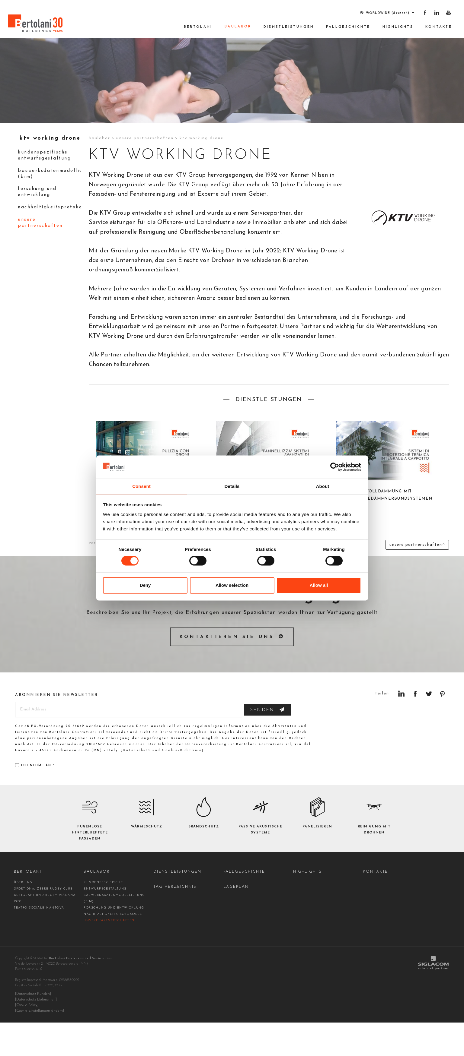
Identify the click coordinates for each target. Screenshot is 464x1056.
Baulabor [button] (238, 26)
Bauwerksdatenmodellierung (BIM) (50, 208)
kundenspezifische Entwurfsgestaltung (46, 189)
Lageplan (236, 921)
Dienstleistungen (289, 27)
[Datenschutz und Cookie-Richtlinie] (161, 784)
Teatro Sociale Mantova (39, 942)
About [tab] (322, 485)
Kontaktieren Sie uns (227, 670)
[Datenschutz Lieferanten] (36, 1033)
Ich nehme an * (34, 799)
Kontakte (438, 27)
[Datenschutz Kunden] (33, 1028)
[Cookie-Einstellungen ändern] (39, 1044)
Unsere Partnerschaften (42, 259)
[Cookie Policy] (27, 1039)
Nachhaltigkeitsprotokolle (50, 243)
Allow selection (232, 585)
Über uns (23, 916)
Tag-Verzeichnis (174, 921)
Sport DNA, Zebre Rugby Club (43, 923)
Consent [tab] (141, 485)
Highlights (398, 27)
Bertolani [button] (198, 27)
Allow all (319, 585)
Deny (145, 585)
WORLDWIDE (383, 13)
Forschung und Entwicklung (39, 227)
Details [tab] (232, 485)
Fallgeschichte (348, 27)
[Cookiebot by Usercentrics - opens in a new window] (334, 466)
